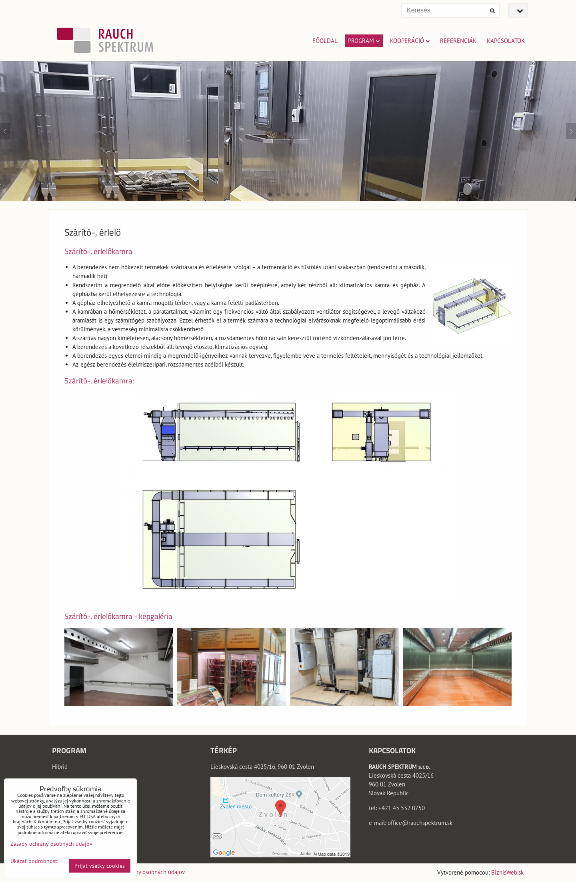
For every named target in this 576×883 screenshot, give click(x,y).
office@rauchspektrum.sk (420, 823)
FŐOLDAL (325, 40)
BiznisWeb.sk (507, 872)
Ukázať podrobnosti (34, 861)
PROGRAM (364, 40)
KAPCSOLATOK (506, 40)
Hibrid (60, 766)
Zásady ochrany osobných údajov (144, 872)
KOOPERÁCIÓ (410, 40)
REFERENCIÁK (458, 40)
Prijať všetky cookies (99, 865)
